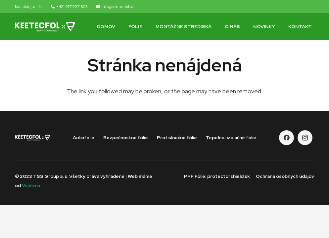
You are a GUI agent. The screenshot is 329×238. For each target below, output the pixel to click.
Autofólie (83, 137)
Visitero (31, 185)
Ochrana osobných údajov (285, 176)
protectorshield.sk (228, 176)
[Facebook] (286, 137)
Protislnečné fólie (177, 137)
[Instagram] (305, 137)
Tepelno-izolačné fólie (231, 137)
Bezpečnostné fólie (125, 137)
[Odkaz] (45, 26)
